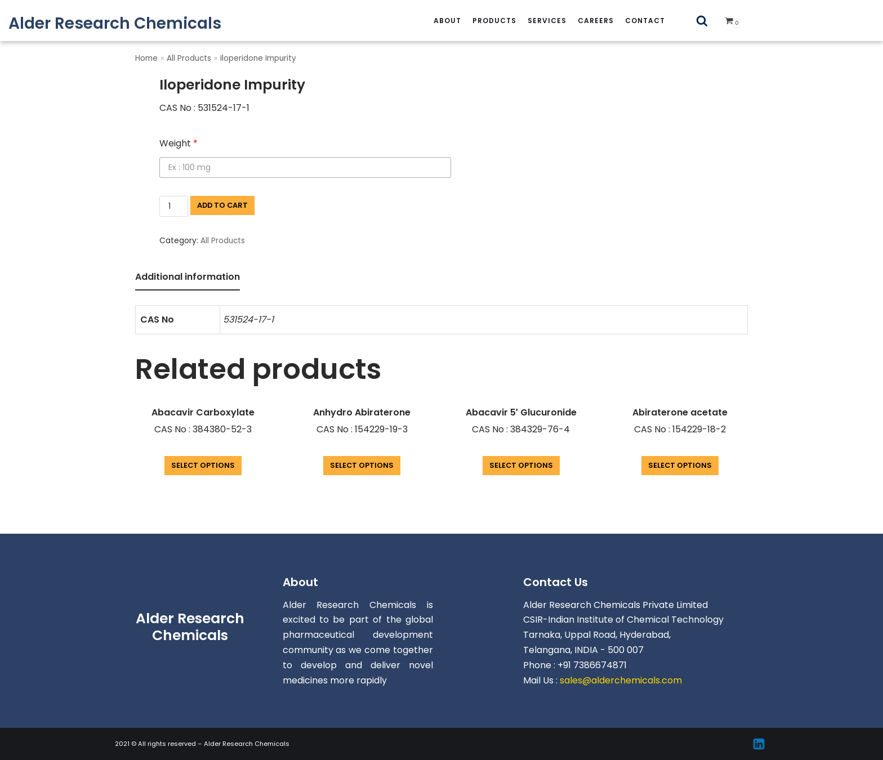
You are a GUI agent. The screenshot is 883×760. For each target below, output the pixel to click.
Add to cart (222, 205)
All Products (189, 58)
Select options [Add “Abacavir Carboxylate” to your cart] (203, 465)
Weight (178, 143)
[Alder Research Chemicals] (114, 23)
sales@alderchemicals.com (621, 680)
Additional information (187, 276)
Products (494, 20)
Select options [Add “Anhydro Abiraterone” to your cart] (362, 465)
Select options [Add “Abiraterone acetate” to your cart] (680, 465)
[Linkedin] (759, 744)
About (447, 20)
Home (146, 58)
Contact (645, 20)
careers (596, 20)
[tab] (187, 277)
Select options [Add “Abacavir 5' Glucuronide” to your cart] (521, 465)
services (547, 20)
